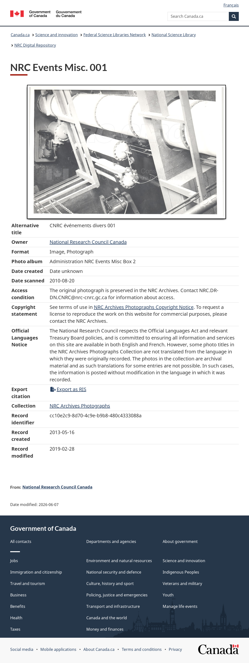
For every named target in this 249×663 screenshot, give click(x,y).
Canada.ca (20, 34)
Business (18, 595)
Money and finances (105, 629)
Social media (21, 649)
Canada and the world (106, 617)
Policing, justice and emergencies (117, 595)
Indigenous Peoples (181, 572)
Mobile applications (58, 649)
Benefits (17, 606)
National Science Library (173, 34)
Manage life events (180, 606)
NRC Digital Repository (35, 45)
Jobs (14, 560)
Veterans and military (182, 583)
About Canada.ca (99, 649)
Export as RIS (68, 389)
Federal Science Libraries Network (114, 34)
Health (16, 617)
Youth (168, 595)
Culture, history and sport (110, 583)
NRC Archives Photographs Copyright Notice (144, 307)
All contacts (20, 541)
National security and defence (113, 572)
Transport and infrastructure (113, 606)
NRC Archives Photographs (80, 405)
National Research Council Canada (88, 242)
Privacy (175, 649)
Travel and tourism (27, 583)
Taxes (15, 629)
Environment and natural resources (119, 560)
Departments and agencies (111, 541)
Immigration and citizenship (36, 572)
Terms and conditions (142, 649)
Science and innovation (56, 34)
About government (180, 541)
